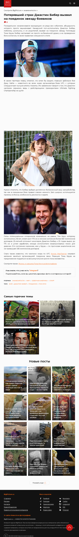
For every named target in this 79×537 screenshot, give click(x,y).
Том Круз (42, 284)
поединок (32, 284)
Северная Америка (39, 280)
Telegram (33, 271)
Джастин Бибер (20, 284)
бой (10, 284)
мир (28, 280)
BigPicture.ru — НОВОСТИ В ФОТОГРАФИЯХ (20, 516)
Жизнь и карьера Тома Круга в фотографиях (37, 264)
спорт (51, 280)
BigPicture (17, 10)
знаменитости (30, 10)
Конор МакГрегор (59, 254)
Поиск (68, 3)
